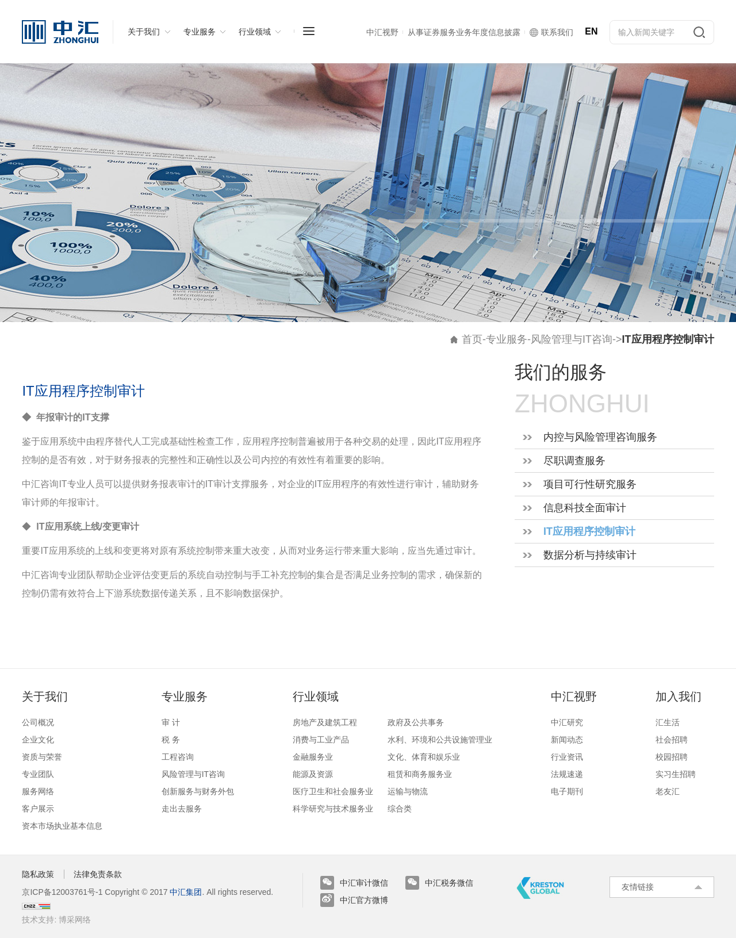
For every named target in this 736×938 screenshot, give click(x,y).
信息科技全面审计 (584, 508)
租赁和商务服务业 (420, 774)
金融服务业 (313, 756)
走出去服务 (182, 808)
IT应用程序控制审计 (589, 531)
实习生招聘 (676, 774)
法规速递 (567, 774)
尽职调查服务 (574, 460)
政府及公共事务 (416, 722)
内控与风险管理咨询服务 (600, 437)
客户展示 (38, 808)
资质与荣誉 (42, 756)
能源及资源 (313, 774)
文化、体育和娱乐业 (424, 756)
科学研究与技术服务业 (333, 808)
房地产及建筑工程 (325, 722)
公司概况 (38, 722)
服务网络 (38, 791)
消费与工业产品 (321, 739)
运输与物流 (408, 791)
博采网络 (75, 919)
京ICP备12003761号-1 (62, 892)
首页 (472, 339)
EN (591, 31)
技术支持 (38, 919)
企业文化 (38, 739)
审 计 (171, 722)
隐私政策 (38, 874)
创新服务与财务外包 (198, 791)
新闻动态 (567, 739)
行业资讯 (567, 756)
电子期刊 (567, 791)
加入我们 (679, 696)
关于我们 (45, 696)
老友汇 (668, 791)
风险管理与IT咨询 (571, 339)
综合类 (400, 808)
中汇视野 (574, 696)
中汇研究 (567, 722)
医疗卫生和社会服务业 (333, 791)
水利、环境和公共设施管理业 (440, 739)
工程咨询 (178, 756)
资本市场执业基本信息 (62, 825)
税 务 (171, 739)
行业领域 (316, 696)
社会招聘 (672, 739)
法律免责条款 (98, 874)
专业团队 (38, 774)
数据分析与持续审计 (590, 555)
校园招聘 (672, 756)
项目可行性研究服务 (590, 484)
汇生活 (668, 722)
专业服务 (506, 339)
